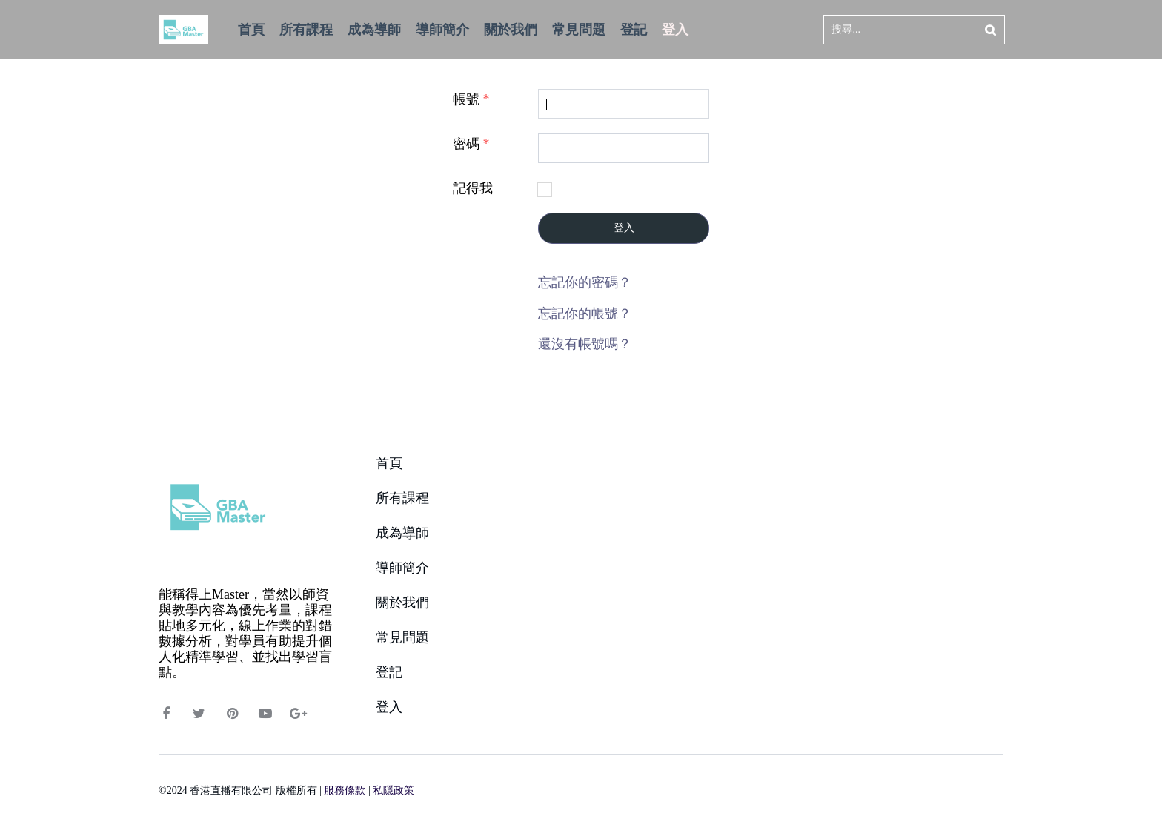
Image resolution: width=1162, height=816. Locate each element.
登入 (624, 227)
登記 (389, 672)
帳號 (471, 99)
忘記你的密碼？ (584, 282)
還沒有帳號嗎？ (584, 343)
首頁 (389, 463)
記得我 (473, 188)
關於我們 (402, 602)
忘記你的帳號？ (584, 313)
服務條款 (344, 790)
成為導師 (402, 532)
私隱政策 (393, 790)
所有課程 (402, 498)
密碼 (471, 143)
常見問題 (402, 637)
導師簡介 (402, 567)
